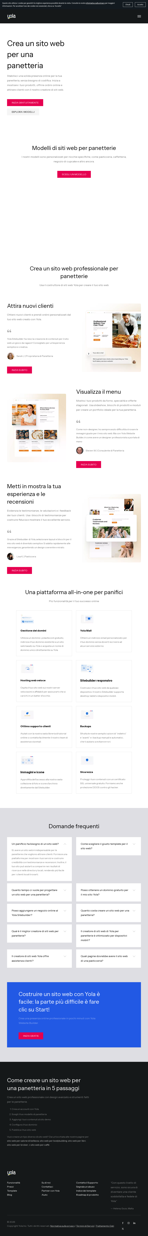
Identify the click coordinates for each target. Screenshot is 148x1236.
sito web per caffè (40, 1144)
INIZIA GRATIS (31, 1035)
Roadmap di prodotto (87, 1194)
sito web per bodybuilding (53, 1140)
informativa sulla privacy (95, 3)
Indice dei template (86, 1190)
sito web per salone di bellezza (23, 1140)
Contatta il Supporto (87, 1182)
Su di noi (46, 1182)
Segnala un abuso (85, 1186)
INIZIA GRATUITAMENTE (25, 102)
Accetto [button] (140, 5)
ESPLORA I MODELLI (23, 111)
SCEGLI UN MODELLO (74, 174)
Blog (9, 1194)
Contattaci (47, 1186)
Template (12, 1190)
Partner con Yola (50, 1190)
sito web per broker (17, 1144)
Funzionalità (13, 1182)
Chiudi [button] (127, 5)
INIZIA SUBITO (19, 370)
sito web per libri (77, 1140)
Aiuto (45, 1194)
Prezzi (10, 1186)
